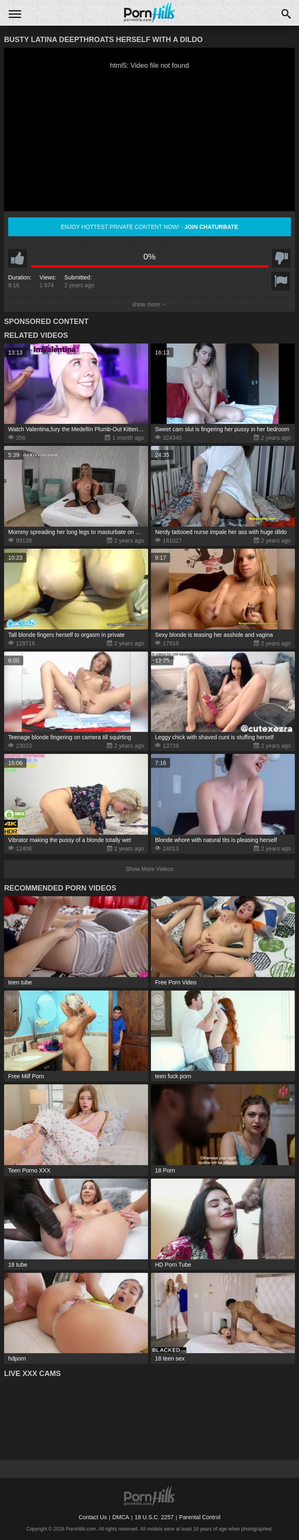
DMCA (120, 1517)
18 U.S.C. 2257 (154, 1517)
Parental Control (199, 1517)
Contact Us (93, 1517)
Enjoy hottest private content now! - (149, 227)
